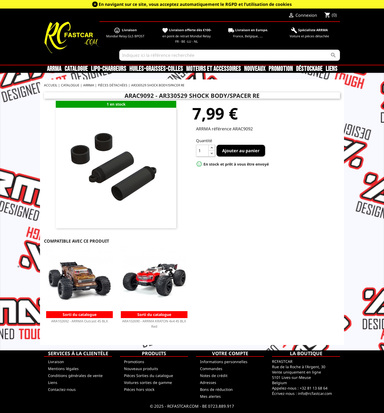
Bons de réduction (216, 389)
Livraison (56, 361)
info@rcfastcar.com (315, 393)
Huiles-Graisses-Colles (156, 69)
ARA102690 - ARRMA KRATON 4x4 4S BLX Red (154, 324)
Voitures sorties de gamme (148, 382)
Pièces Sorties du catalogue (148, 375)
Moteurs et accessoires (213, 69)
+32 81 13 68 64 (313, 388)
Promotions (134, 361)
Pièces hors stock (139, 389)
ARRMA (54, 69)
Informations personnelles (223, 361)
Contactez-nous (62, 389)
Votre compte (230, 353)
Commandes (211, 368)
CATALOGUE (76, 69)
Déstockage (309, 69)
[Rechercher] (229, 55)
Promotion (281, 69)
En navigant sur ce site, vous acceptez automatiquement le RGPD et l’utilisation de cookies (195, 4)
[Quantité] (202, 151)
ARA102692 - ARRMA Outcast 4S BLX (79, 321)
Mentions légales (63, 368)
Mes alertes (210, 396)
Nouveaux (254, 69)
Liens (331, 69)
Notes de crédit (213, 375)
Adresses (208, 382)
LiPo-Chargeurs (108, 69)
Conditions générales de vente (75, 375)
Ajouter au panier (240, 151)
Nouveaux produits (141, 368)
